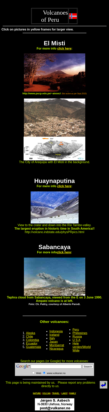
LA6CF (64, 393)
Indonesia (56, 331)
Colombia (32, 340)
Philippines (79, 333)
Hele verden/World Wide (81, 347)
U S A (76, 340)
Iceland (54, 334)
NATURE (37, 393)
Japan (53, 341)
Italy (52, 338)
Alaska (30, 333)
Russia (77, 336)
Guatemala (33, 347)
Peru (75, 329)
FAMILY (72, 393)
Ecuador (32, 343)
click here (64, 48)
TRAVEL (56, 393)
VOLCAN (46, 393)
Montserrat (56, 345)
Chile (29, 336)
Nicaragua (56, 348)
